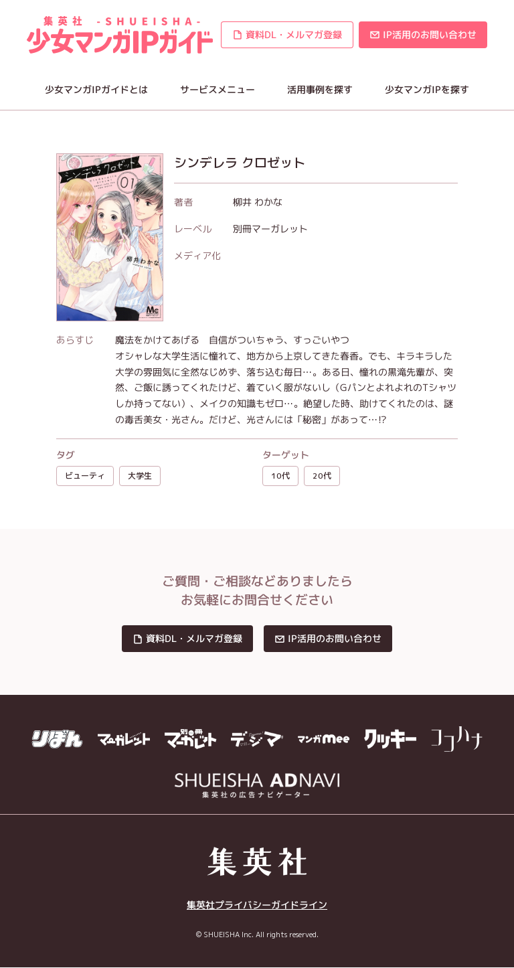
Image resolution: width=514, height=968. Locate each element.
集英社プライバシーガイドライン (257, 904)
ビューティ (85, 475)
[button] (287, 34)
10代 (280, 475)
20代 (322, 475)
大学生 (140, 475)
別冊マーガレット (270, 228)
